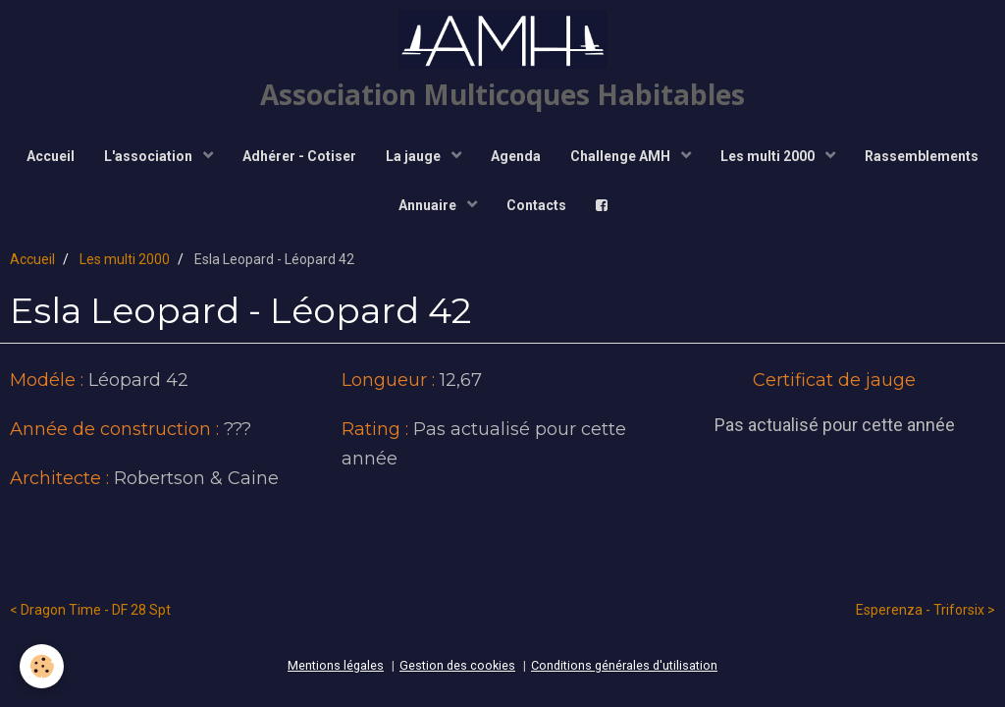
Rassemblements (922, 156)
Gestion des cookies (457, 665)
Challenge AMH (621, 156)
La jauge (415, 156)
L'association (149, 156)
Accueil (50, 156)
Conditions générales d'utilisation (624, 665)
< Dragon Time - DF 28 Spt (90, 610)
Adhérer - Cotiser (299, 156)
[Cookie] (42, 666)
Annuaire (428, 205)
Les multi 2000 (769, 156)
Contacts (536, 205)
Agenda (516, 156)
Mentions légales (336, 665)
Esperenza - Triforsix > (925, 610)
